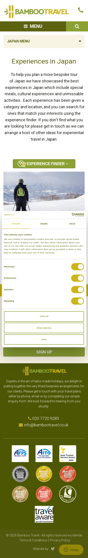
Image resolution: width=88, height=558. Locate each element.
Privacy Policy (60, 540)
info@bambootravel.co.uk (46, 425)
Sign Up (44, 352)
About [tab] (72, 224)
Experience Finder (45, 163)
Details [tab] (44, 224)
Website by (44, 549)
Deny (44, 339)
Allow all (44, 316)
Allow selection (44, 328)
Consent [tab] (16, 224)
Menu (36, 26)
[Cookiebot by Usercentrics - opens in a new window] (64, 215)
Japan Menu (18, 41)
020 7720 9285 (45, 418)
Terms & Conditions (33, 540)
